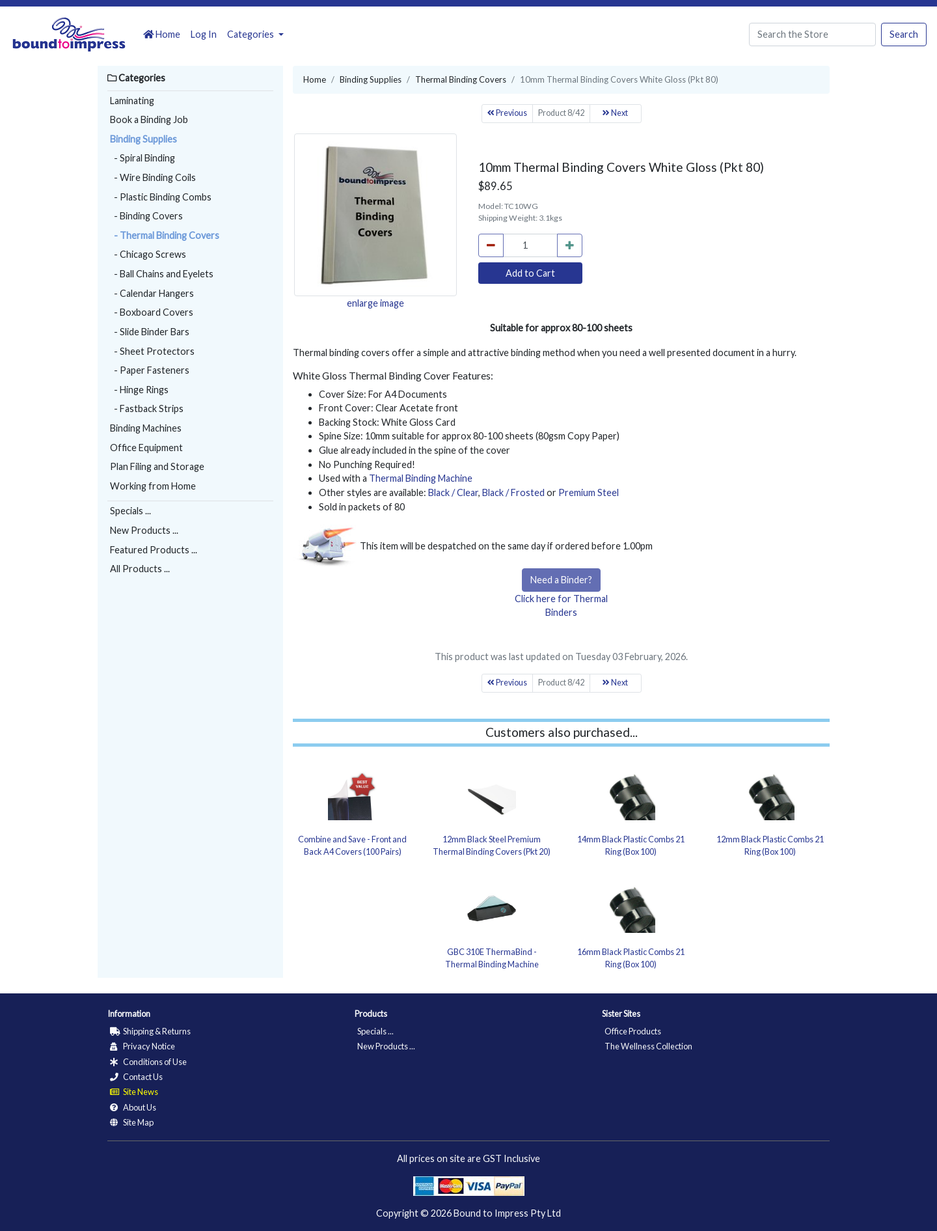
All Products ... (140, 568)
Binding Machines (146, 428)
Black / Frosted (513, 492)
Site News (134, 1091)
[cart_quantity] (530, 245)
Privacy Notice (142, 1046)
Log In (204, 34)
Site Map (132, 1122)
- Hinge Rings (139, 389)
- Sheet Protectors (152, 351)
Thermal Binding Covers (460, 79)
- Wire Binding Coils (153, 177)
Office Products (632, 1031)
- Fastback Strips (146, 408)
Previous (507, 113)
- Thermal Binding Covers (164, 235)
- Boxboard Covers (151, 312)
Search (903, 34)
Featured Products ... (153, 549)
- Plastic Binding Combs (160, 196)
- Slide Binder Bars (149, 331)
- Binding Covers (146, 215)
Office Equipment (146, 447)
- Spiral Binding (142, 157)
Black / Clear (453, 492)
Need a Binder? (561, 579)
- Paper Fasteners (149, 370)
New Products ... (144, 530)
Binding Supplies (143, 139)
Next (615, 113)
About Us (133, 1107)
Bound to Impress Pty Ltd (507, 1213)
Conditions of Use (148, 1062)
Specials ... (130, 510)
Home (161, 34)
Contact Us (136, 1077)
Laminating (132, 100)
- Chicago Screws (148, 254)
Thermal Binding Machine (420, 478)
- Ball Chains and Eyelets (161, 273)
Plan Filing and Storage (157, 466)
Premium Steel (588, 492)
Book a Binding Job (149, 119)
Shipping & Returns (150, 1031)
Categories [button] (251, 34)
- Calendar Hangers (152, 293)
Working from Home (153, 485)
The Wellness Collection (648, 1046)
